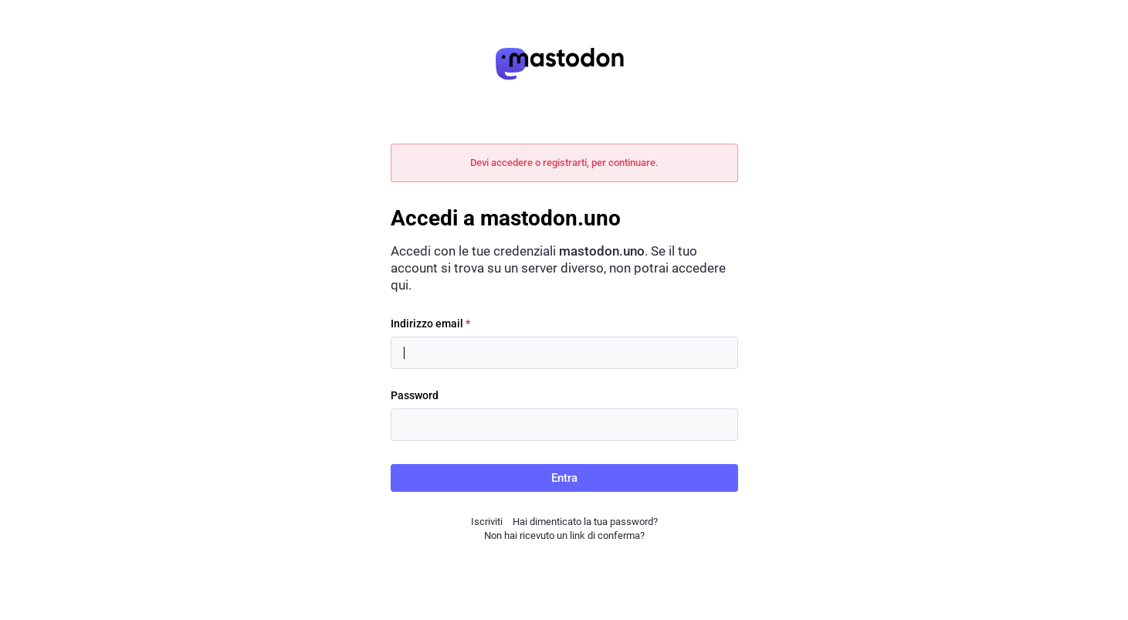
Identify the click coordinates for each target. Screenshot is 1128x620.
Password (415, 395)
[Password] (564, 424)
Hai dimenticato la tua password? (585, 521)
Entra (564, 478)
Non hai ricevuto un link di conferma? (564, 535)
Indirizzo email (430, 323)
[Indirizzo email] (564, 353)
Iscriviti (487, 521)
